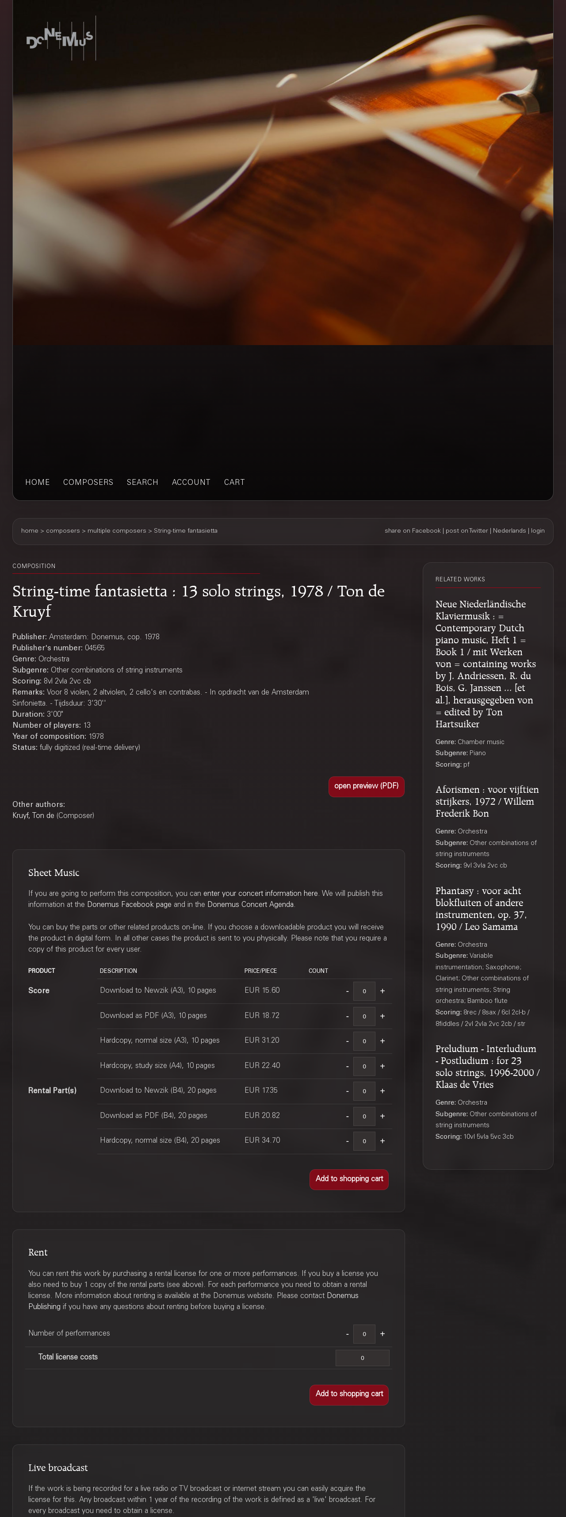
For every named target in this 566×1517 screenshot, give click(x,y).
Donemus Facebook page (129, 905)
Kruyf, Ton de (33, 816)
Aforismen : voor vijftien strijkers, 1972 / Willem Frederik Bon (487, 799)
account (191, 483)
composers (88, 483)
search (143, 483)
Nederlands (509, 531)
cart (234, 483)
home (37, 483)
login (538, 531)
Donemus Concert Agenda (250, 905)
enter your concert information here (260, 894)
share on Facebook (413, 531)
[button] (367, 786)
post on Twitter (467, 531)
